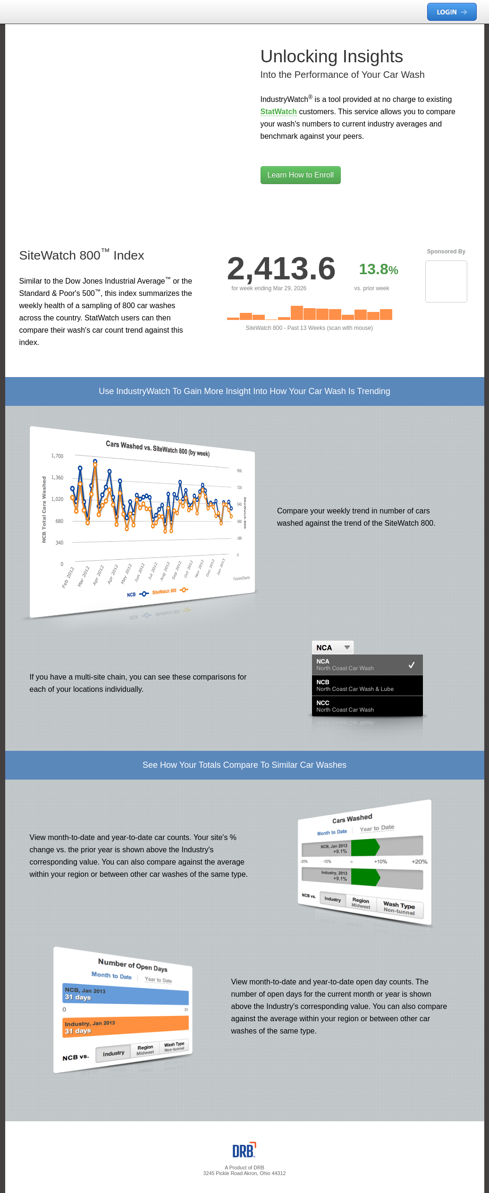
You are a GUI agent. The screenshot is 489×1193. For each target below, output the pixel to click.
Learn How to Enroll (301, 175)
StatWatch (279, 112)
